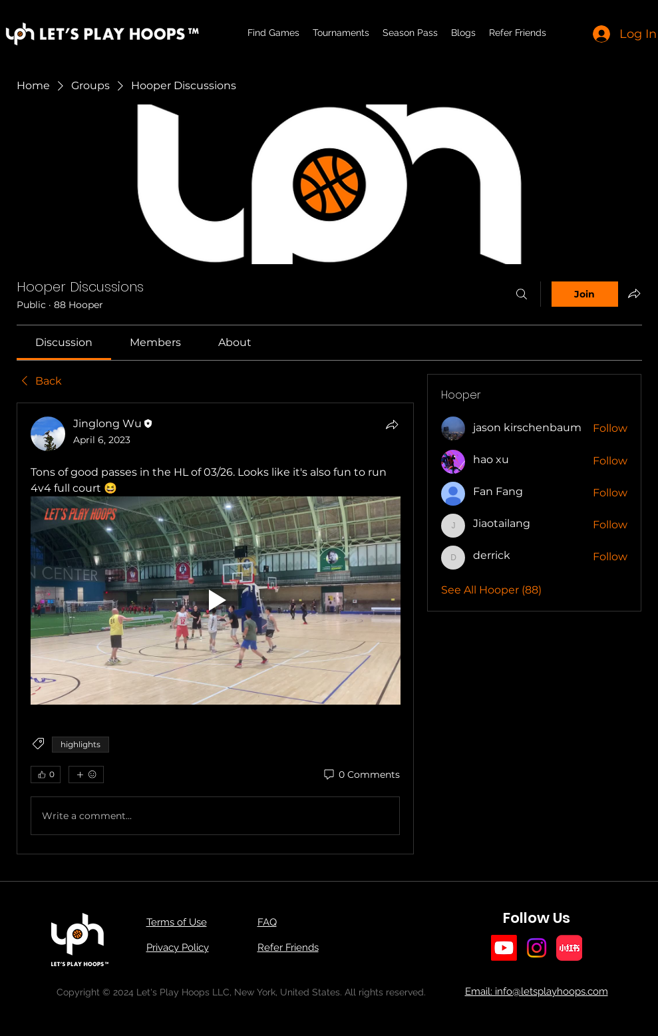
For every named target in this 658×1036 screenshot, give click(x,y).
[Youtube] (504, 948)
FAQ (267, 922)
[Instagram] (537, 948)
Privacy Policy (177, 947)
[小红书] (569, 948)
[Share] (392, 424)
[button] (341, 33)
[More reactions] (86, 774)
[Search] (522, 294)
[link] (63, 342)
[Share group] (634, 293)
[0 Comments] (361, 775)
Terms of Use (176, 922)
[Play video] (216, 600)
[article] (215, 629)
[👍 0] (46, 774)
